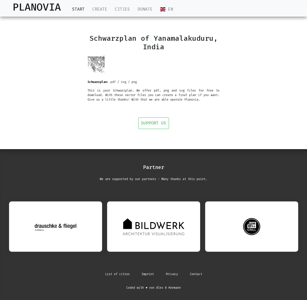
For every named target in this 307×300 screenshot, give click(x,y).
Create (99, 9)
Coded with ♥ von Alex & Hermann (153, 288)
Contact (196, 274)
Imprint (148, 274)
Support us (153, 123)
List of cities (117, 274)
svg (123, 82)
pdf (113, 82)
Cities (122, 9)
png (134, 82)
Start (78, 9)
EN (166, 9)
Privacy (172, 274)
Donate (145, 9)
